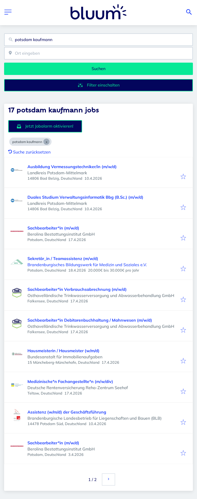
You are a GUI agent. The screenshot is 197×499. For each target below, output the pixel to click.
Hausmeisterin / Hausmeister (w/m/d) (63, 350)
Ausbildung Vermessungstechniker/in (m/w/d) (72, 166)
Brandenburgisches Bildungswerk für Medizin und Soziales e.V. (87, 264)
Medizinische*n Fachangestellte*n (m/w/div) (70, 381)
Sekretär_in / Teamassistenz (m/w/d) (62, 258)
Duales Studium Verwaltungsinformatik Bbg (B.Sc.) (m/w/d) (85, 197)
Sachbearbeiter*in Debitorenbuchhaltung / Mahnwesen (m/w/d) (89, 320)
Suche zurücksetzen (29, 152)
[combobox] (98, 39)
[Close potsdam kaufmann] (46, 142)
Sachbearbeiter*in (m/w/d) (53, 228)
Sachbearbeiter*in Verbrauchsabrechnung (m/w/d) (77, 289)
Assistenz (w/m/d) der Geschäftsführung (66, 412)
